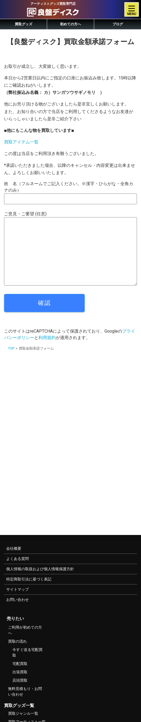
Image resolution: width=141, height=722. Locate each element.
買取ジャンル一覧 (23, 713)
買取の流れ (17, 641)
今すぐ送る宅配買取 (27, 652)
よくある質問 (17, 559)
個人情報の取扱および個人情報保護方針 (40, 569)
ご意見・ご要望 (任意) (70, 248)
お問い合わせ (17, 599)
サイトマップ (17, 589)
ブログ (117, 24)
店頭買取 (19, 680)
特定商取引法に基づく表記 (28, 579)
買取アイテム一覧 (21, 142)
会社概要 (13, 548)
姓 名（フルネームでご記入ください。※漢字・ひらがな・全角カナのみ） (70, 192)
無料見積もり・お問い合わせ (25, 691)
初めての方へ (70, 24)
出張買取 (19, 672)
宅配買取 (19, 663)
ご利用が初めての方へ (25, 630)
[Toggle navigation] (131, 9)
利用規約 (47, 337)
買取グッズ (23, 24)
